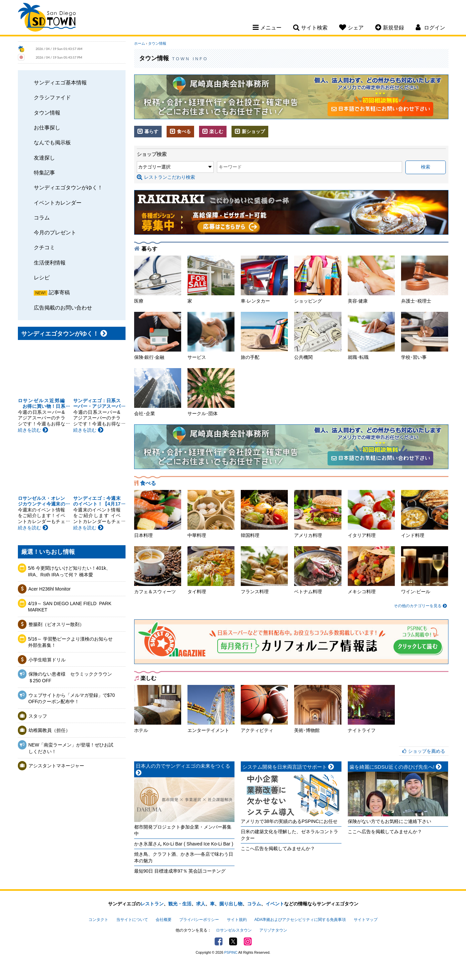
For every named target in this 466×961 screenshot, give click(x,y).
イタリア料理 (371, 514)
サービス (210, 336)
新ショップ (250, 131)
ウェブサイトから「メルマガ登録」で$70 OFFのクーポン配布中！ (71, 698)
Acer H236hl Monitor (49, 589)
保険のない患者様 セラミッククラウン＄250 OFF (70, 677)
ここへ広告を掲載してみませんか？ (278, 848)
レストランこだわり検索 (166, 177)
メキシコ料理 (371, 570)
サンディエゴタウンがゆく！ (68, 187)
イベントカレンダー (57, 203)
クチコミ (44, 247)
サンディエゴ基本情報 (60, 82)
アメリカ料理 (317, 514)
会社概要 (164, 919)
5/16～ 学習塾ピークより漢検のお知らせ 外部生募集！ (72, 642)
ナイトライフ (371, 709)
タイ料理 (210, 570)
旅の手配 (264, 336)
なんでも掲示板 (52, 142)
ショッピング (317, 280)
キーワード (230, 166)
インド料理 (424, 514)
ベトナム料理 (317, 570)
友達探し (44, 158)
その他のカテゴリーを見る (420, 605)
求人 (200, 903)
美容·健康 (371, 280)
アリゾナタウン (273, 930)
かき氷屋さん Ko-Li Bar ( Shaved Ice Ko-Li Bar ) (183, 843)
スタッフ (37, 716)
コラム (42, 217)
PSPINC (230, 952)
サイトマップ (366, 919)
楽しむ (212, 131)
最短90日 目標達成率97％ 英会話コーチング (180, 871)
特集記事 (44, 172)
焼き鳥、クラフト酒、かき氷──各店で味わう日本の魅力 (183, 857)
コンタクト (98, 919)
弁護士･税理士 (424, 280)
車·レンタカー (264, 280)
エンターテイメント (210, 709)
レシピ (42, 277)
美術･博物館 (317, 709)
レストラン (152, 903)
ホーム (139, 43)
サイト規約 (237, 919)
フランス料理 (264, 570)
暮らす (147, 131)
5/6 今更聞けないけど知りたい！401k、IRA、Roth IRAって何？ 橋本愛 (69, 571)
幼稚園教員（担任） (49, 730)
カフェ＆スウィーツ (157, 570)
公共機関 (317, 336)
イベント (275, 903)
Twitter (233, 941)
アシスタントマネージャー (56, 765)
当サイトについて (132, 919)
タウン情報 (47, 113)
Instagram (248, 941)
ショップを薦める (426, 751)
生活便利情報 (50, 262)
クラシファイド (52, 97)
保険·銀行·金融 (157, 336)
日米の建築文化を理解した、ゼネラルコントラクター (289, 835)
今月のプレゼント (55, 232)
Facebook (219, 941)
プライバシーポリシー (199, 919)
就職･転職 (371, 336)
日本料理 (157, 514)
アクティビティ (264, 709)
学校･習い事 (424, 336)
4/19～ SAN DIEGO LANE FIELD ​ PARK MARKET (70, 607)
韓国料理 (264, 514)
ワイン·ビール (424, 570)
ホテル (157, 709)
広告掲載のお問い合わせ (63, 308)
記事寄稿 (59, 292)
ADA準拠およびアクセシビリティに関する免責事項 (300, 919)
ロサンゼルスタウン (234, 930)
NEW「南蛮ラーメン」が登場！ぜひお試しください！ (71, 748)
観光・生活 (179, 903)
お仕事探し (47, 127)
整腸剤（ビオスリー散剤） (56, 624)
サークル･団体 (210, 392)
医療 (157, 280)
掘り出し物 (230, 903)
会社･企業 (157, 392)
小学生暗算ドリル (47, 659)
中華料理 (210, 514)
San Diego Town (47, 18)
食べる (180, 131)
